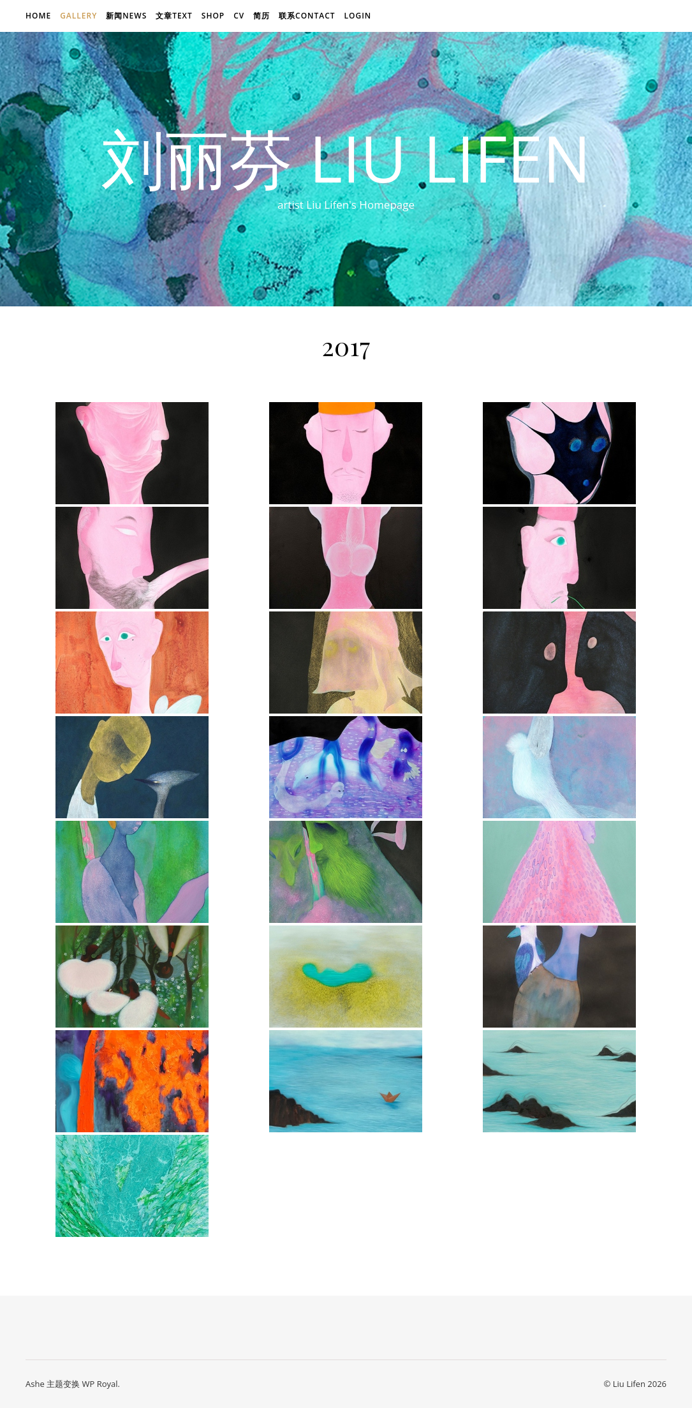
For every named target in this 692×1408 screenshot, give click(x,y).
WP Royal (99, 1383)
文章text (174, 15)
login (357, 15)
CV (238, 15)
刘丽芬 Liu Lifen (346, 158)
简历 (261, 15)
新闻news (126, 15)
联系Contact (307, 15)
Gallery (78, 15)
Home (38, 15)
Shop (213, 15)
